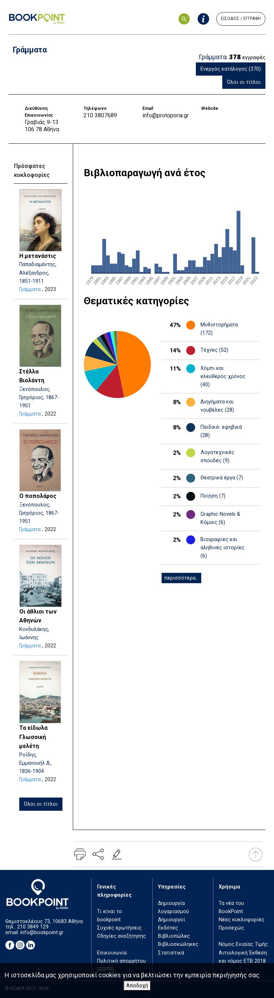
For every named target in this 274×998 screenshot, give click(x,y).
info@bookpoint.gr (42, 933)
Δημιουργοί (171, 920)
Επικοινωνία (112, 953)
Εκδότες (168, 928)
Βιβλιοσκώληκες (178, 944)
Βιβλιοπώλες (174, 936)
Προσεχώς (231, 928)
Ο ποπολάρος (37, 496)
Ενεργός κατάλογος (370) (231, 69)
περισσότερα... (181, 578)
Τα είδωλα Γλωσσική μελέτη (33, 736)
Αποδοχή (137, 986)
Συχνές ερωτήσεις (119, 928)
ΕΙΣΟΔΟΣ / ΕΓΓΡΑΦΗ (241, 18)
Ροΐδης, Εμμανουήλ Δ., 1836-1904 (35, 763)
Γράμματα (30, 289)
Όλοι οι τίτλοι (244, 82)
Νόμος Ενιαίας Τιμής (243, 944)
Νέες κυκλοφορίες (241, 920)
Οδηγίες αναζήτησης (121, 936)
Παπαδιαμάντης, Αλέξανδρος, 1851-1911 (37, 272)
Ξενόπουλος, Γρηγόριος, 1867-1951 (39, 397)
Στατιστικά (171, 953)
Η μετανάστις (37, 256)
